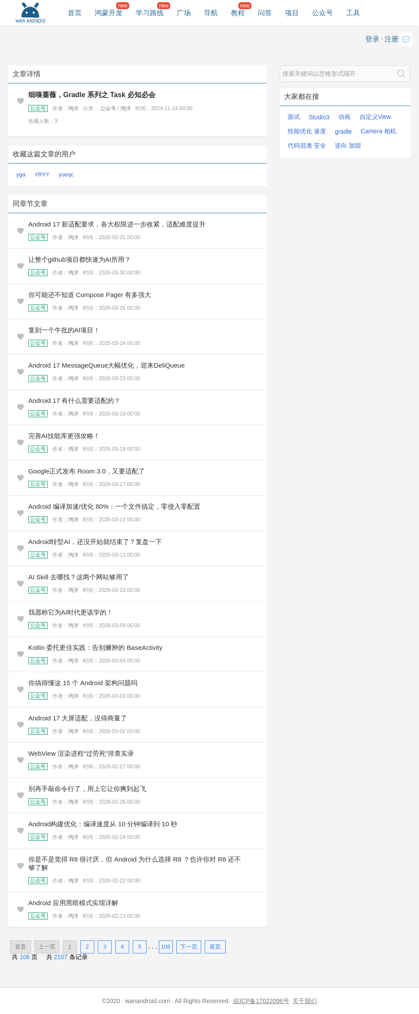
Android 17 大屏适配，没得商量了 (77, 718)
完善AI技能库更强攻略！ (64, 435)
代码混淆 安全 (307, 145)
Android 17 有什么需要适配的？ (74, 400)
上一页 (46, 946)
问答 (265, 13)
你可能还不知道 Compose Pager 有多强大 (89, 294)
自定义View (375, 116)
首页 (75, 13)
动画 (344, 116)
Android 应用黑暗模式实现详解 (73, 902)
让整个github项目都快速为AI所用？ (79, 259)
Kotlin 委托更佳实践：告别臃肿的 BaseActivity (95, 647)
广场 (184, 13)
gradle (343, 131)
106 (166, 946)
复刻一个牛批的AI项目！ (64, 330)
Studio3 (319, 117)
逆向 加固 (348, 145)
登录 (372, 39)
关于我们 (304, 1000)
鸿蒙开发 (109, 13)
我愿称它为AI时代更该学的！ (70, 612)
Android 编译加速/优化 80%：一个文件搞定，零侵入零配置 (114, 506)
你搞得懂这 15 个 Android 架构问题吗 (82, 682)
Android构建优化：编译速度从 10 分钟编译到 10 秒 (103, 824)
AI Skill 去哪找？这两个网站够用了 (78, 577)
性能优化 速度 (307, 131)
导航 (211, 13)
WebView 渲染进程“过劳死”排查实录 (81, 753)
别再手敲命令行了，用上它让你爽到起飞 (87, 788)
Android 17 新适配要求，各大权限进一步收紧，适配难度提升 (117, 224)
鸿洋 (73, 108)
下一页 (188, 946)
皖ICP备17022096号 (261, 1000)
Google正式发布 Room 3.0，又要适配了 (86, 471)
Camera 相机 (379, 131)
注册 (391, 39)
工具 (353, 13)
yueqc (66, 174)
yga (20, 174)
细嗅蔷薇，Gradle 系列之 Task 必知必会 (91, 94)
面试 (294, 116)
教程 (238, 13)
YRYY (42, 174)
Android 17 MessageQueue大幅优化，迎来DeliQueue (106, 365)
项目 (292, 13)
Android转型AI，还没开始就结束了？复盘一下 (95, 541)
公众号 (322, 13)
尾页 (215, 946)
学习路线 (150, 13)
